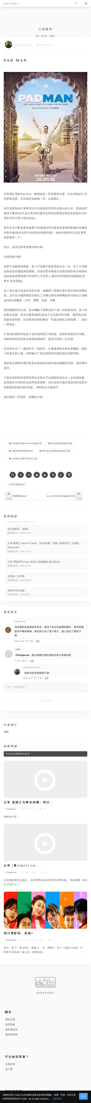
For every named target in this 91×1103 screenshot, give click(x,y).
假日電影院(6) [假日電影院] (17, 484)
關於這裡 (10, 1019)
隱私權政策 (11, 1029)
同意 (83, 1096)
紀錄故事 (10, 1064)
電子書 (9, 1069)
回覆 (38, 641)
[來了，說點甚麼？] (45, 687)
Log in (75, 3)
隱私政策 (57, 1098)
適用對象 (10, 1024)
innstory (11, 3)
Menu (86, 3)
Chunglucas (24, 45)
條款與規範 (11, 1034)
